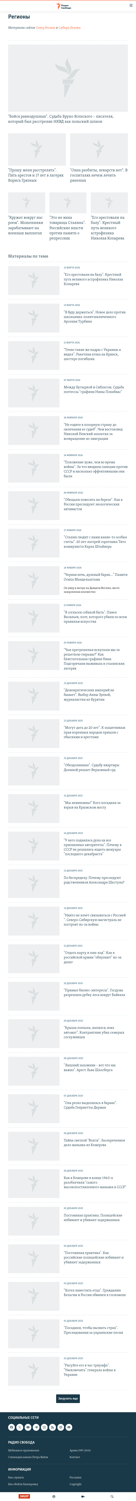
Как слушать (16, 1477)
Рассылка (75, 1477)
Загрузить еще (68, 1398)
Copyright (75, 1484)
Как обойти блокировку (23, 1484)
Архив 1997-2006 (80, 1450)
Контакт (75, 1457)
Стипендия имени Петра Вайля (28, 1457)
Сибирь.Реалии (70, 28)
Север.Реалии (45, 28)
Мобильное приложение (23, 1450)
